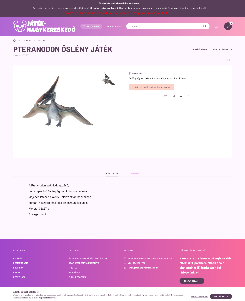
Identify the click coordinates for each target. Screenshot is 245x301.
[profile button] (217, 26)
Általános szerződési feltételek (88, 258)
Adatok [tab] (135, 173)
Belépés (17, 258)
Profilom (18, 267)
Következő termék (222, 49)
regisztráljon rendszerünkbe (108, 8)
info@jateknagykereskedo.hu (143, 267)
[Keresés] (168, 26)
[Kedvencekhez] (165, 96)
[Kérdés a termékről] (189, 96)
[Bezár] (231, 8)
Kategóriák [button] (91, 26)
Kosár (16, 272)
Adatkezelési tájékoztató (84, 263)
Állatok (41, 40)
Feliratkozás (192, 281)
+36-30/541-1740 (136, 263)
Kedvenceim (19, 277)
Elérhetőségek (77, 277)
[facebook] (229, 60)
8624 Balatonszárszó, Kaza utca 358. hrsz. (150, 258)
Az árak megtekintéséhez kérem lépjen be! (152, 87)
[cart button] (228, 26)
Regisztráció (20, 263)
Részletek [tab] (112, 173)
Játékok (27, 40)
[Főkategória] (14, 40)
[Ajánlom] (173, 96)
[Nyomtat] (181, 96)
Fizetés (73, 267)
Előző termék (200, 49)
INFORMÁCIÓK (114, 26)
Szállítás (74, 272)
